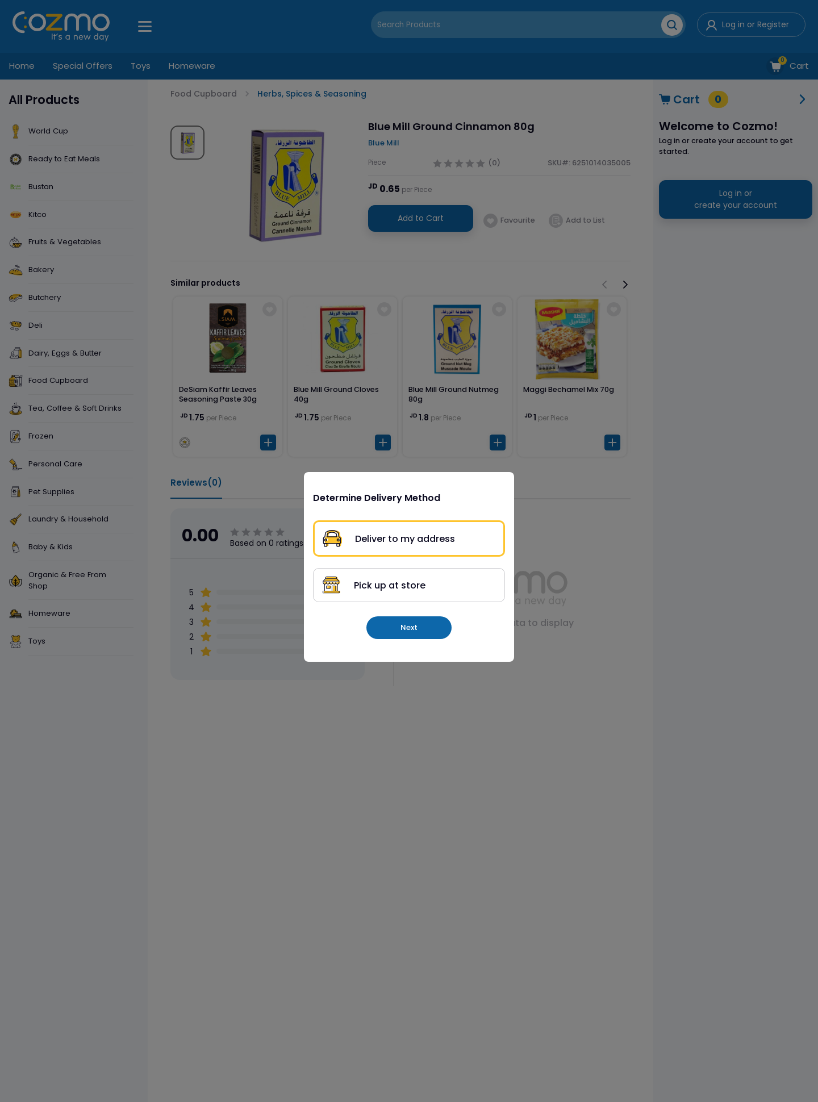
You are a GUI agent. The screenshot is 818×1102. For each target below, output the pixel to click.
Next (409, 627)
